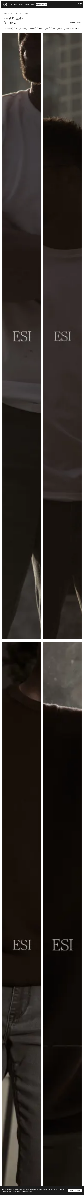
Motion (60, 28)
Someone (40, 28)
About (21, 4)
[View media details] (21, 336)
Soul (47, 28)
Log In (32, 4)
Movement (68, 28)
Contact (26, 4)
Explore (13, 4)
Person (24, 28)
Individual (9, 28)
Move (53, 28)
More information (27, 1191)
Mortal (17, 28)
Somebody (32, 28)
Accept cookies (75, 1190)
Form (76, 28)
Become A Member (41, 4)
